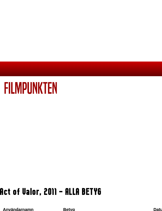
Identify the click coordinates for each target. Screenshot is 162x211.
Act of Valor (20, 191)
